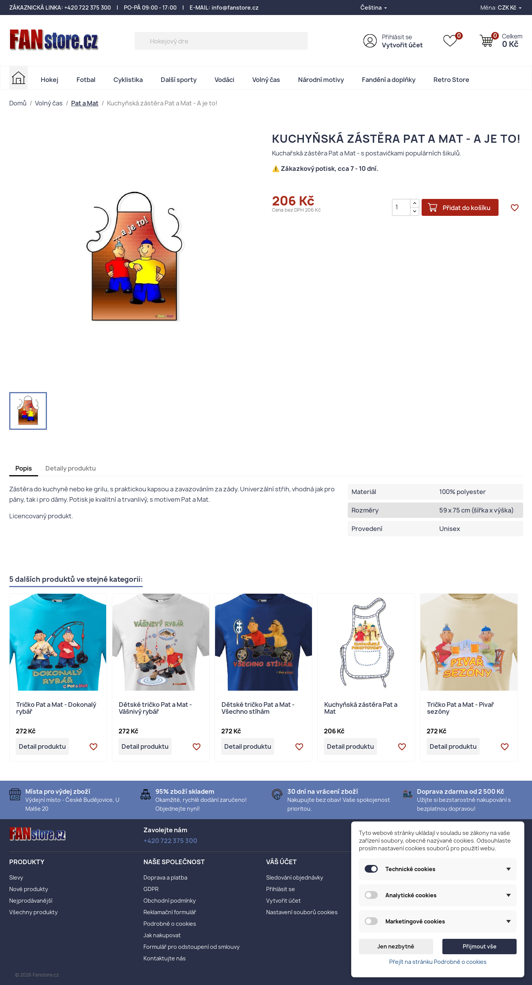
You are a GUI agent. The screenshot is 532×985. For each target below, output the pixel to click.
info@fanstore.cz (235, 7)
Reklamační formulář (169, 912)
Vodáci (224, 79)
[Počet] (400, 207)
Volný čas (266, 79)
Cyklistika (128, 79)
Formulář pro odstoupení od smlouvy (191, 946)
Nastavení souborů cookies (302, 912)
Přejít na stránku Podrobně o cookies (438, 961)
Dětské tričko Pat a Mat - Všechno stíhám (258, 708)
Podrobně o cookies (169, 923)
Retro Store (451, 79)
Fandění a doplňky (388, 79)
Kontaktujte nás (164, 958)
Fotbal (86, 79)
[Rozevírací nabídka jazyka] (374, 7)
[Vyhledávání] (221, 41)
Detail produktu (42, 746)
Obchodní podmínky (169, 900)
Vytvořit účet (402, 45)
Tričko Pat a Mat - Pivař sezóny (460, 708)
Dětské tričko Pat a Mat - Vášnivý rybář (155, 708)
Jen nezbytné (395, 946)
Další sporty (179, 79)
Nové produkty (28, 889)
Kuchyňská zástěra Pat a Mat (360, 708)
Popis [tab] (23, 468)
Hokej (49, 79)
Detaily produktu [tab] (70, 468)
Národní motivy (321, 79)
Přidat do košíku (466, 207)
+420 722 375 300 (87, 7)
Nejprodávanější (30, 900)
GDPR (150, 889)
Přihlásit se (397, 37)
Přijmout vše (480, 946)
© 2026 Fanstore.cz (37, 975)
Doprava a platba (165, 877)
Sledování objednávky (294, 877)
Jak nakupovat (162, 935)
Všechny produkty (33, 912)
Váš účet (281, 862)
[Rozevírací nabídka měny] (510, 7)
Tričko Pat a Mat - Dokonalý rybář (56, 708)
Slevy (16, 877)
